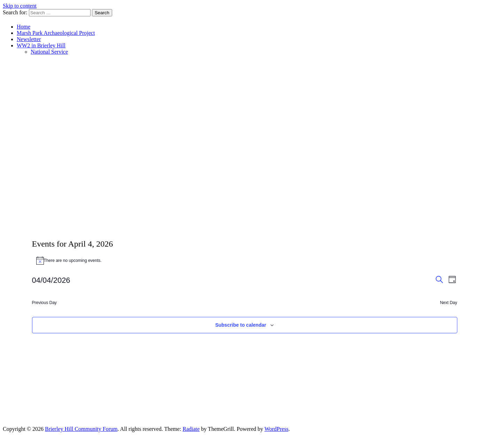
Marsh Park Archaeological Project (56, 33)
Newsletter (29, 39)
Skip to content (20, 6)
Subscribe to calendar (240, 325)
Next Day (448, 302)
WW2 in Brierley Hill (41, 45)
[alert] (244, 260)
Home (23, 27)
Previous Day (44, 302)
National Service (49, 52)
